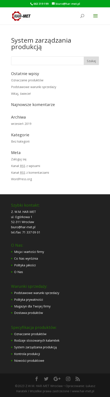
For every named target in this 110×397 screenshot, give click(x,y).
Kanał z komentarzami (30, 172)
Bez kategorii (20, 141)
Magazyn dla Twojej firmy (32, 306)
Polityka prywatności (28, 299)
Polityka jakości (25, 265)
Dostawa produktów (28, 313)
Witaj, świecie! (21, 94)
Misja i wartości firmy (29, 252)
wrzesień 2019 (21, 124)
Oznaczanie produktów (27, 80)
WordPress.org (21, 179)
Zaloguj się (18, 159)
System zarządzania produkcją (35, 347)
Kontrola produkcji (27, 354)
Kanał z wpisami (25, 166)
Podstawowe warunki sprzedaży (33, 87)
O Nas (18, 272)
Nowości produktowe (29, 360)
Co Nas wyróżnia (26, 258)
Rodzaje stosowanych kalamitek (36, 340)
